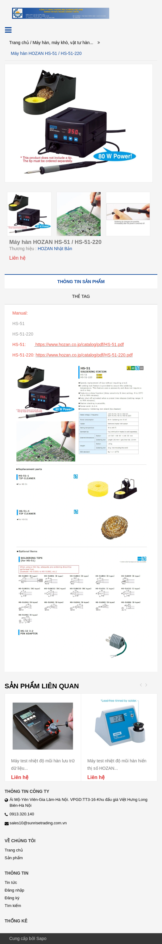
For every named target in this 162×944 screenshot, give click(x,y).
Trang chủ (19, 42)
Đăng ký (12, 898)
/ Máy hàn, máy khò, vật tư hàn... (61, 42)
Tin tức (11, 882)
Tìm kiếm (13, 905)
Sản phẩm (14, 857)
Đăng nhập (14, 890)
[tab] (81, 281)
